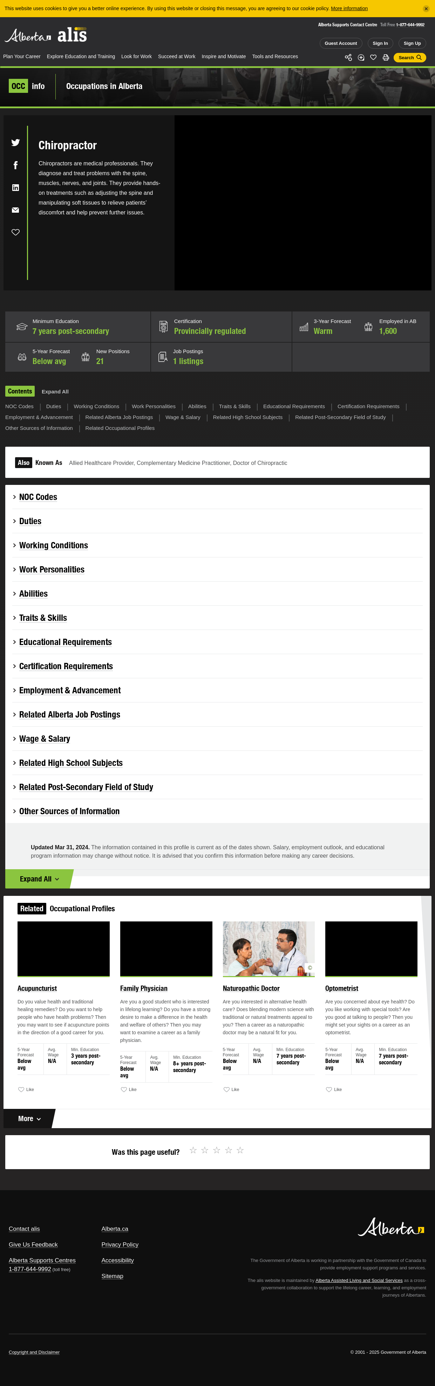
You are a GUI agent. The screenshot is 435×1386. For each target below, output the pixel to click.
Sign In (380, 43)
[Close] (426, 8)
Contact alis (24, 1229)
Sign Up (412, 43)
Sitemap (112, 1276)
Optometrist (333, 995)
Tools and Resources (275, 56)
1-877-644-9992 (410, 24)
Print (386, 57)
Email (15, 209)
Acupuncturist (50, 995)
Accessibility (118, 1260)
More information (349, 8)
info (27, 86)
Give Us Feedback (33, 1244)
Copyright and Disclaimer (34, 1352)
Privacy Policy (120, 1244)
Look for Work (136, 56)
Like (373, 57)
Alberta (27, 35)
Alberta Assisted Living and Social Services (359, 1280)
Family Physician (149, 995)
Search (406, 57)
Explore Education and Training (81, 56)
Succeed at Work (176, 56)
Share (348, 57)
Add (361, 57)
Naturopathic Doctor (248, 995)
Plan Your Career (22, 56)
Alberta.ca (115, 1229)
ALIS (72, 34)
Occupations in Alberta (104, 86)
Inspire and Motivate (224, 56)
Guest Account (341, 43)
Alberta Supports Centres (42, 1260)
